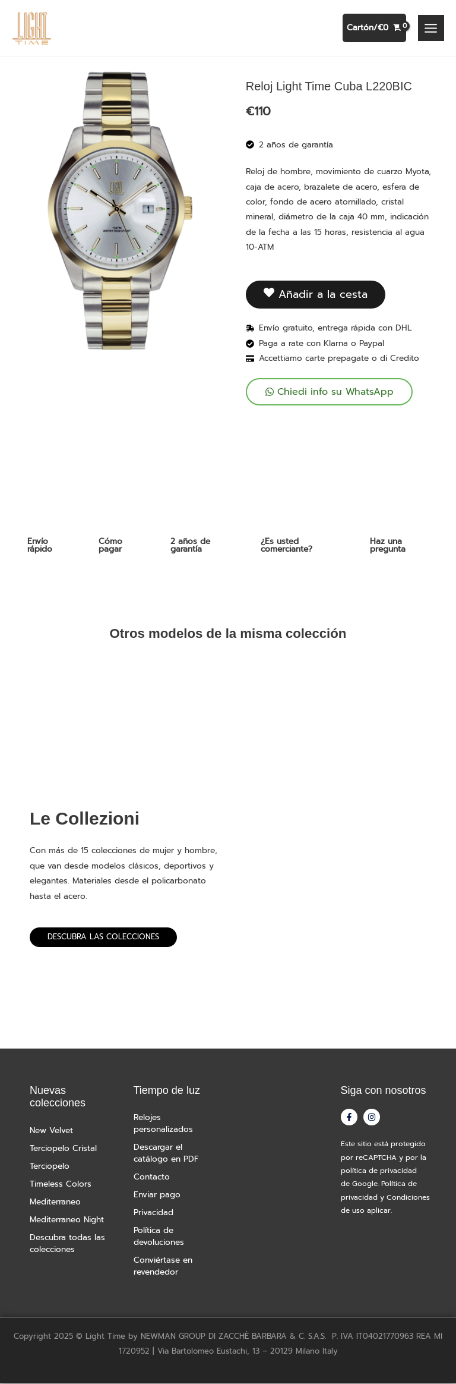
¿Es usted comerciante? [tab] (286, 545)
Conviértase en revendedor (163, 1266)
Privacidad (153, 1213)
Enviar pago (157, 1195)
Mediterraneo (55, 1202)
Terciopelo (49, 1166)
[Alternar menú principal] (431, 28)
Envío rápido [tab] (39, 545)
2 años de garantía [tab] (190, 545)
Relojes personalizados (163, 1124)
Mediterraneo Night (67, 1220)
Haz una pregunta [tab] (388, 545)
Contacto (152, 1177)
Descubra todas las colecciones (67, 1244)
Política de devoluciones (159, 1237)
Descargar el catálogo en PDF (166, 1153)
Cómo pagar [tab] (110, 545)
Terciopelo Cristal (63, 1149)
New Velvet (51, 1131)
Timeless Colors (60, 1184)
